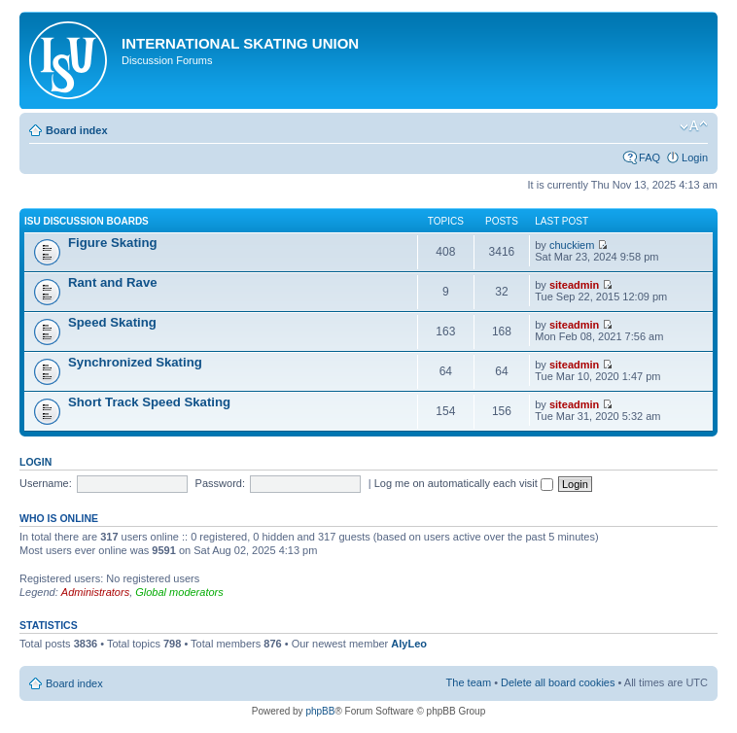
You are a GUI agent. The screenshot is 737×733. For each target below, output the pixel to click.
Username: (45, 483)
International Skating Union (240, 43)
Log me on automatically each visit (463, 483)
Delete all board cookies (557, 682)
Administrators (95, 592)
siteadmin (574, 285)
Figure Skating (113, 242)
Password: (220, 483)
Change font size (694, 126)
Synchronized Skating (135, 362)
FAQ (649, 157)
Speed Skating (112, 322)
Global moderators (179, 592)
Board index (77, 130)
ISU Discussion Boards (86, 221)
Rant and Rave (113, 282)
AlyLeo (409, 643)
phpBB (319, 711)
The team (468, 682)
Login (695, 157)
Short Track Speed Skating (149, 402)
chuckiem (571, 245)
